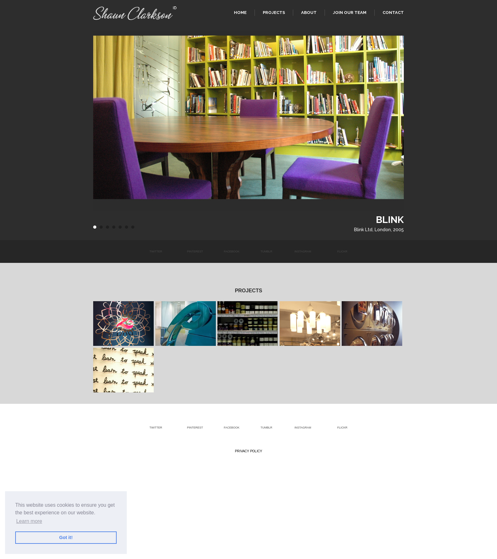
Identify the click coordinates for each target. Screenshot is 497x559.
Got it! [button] (66, 537)
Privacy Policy (248, 451)
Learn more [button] (29, 521)
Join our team (349, 12)
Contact (393, 12)
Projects (274, 12)
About (309, 12)
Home (240, 12)
